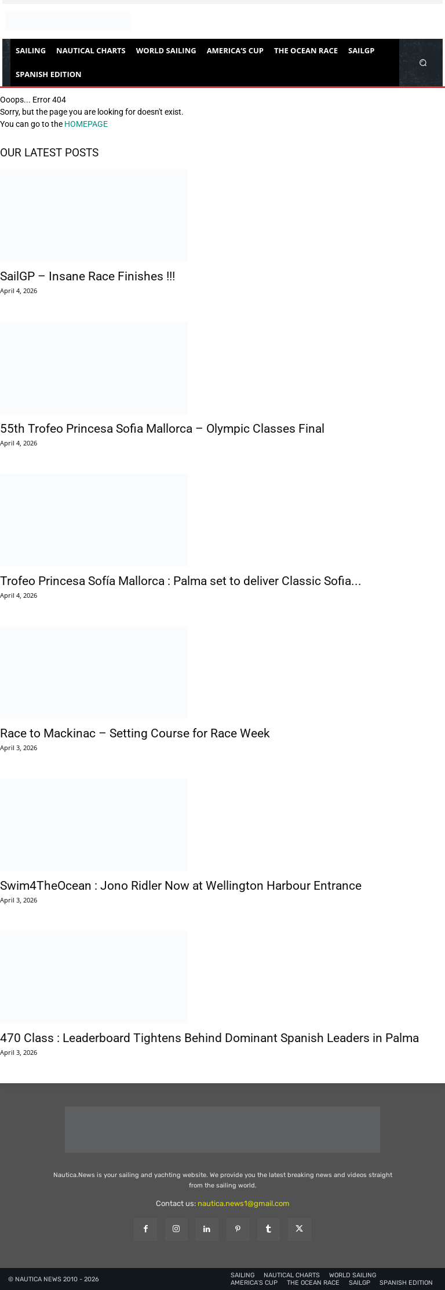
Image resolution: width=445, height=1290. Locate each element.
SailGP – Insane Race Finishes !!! (87, 276)
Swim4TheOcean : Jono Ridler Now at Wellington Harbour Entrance (181, 886)
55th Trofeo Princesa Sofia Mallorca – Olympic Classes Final (162, 429)
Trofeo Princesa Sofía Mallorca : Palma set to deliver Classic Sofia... (181, 581)
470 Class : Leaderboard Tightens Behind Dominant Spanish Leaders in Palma (209, 1038)
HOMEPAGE (86, 124)
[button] (423, 62)
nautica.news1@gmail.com (244, 1203)
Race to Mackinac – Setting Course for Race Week (135, 733)
